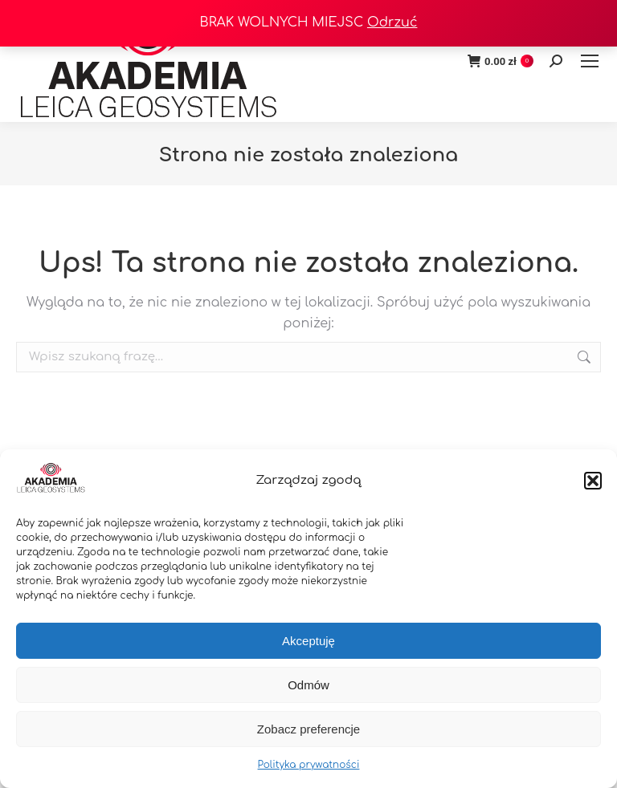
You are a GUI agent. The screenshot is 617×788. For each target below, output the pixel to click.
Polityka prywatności (309, 764)
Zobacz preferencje (308, 729)
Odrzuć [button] (392, 22)
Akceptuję (308, 641)
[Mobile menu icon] (589, 61)
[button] (593, 481)
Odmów (308, 685)
